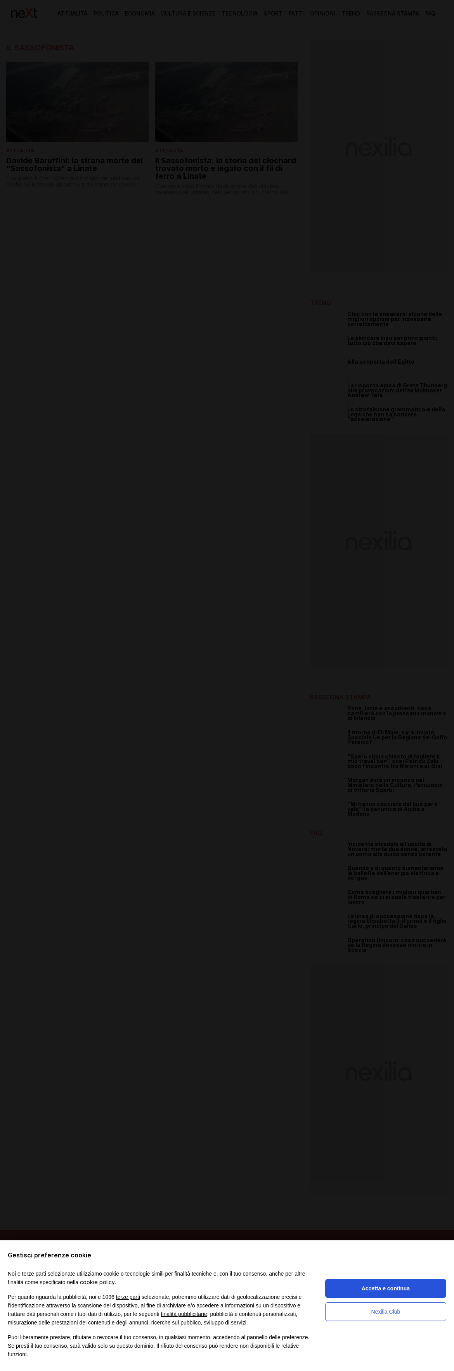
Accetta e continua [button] (386, 1288)
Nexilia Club (385, 1312)
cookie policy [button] (97, 1282)
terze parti (128, 1297)
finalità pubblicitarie (184, 1314)
